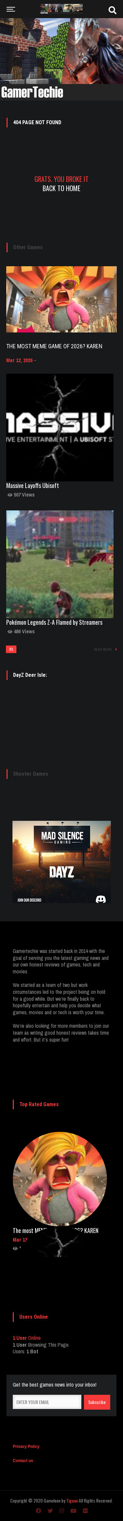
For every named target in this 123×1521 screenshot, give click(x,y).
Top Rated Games (39, 1104)
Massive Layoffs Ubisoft (32, 485)
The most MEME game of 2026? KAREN (54, 346)
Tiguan (72, 1500)
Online (27, 1337)
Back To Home (61, 188)
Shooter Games (30, 774)
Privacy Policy (26, 1446)
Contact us (23, 1460)
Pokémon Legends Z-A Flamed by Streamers (54, 622)
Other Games (28, 247)
